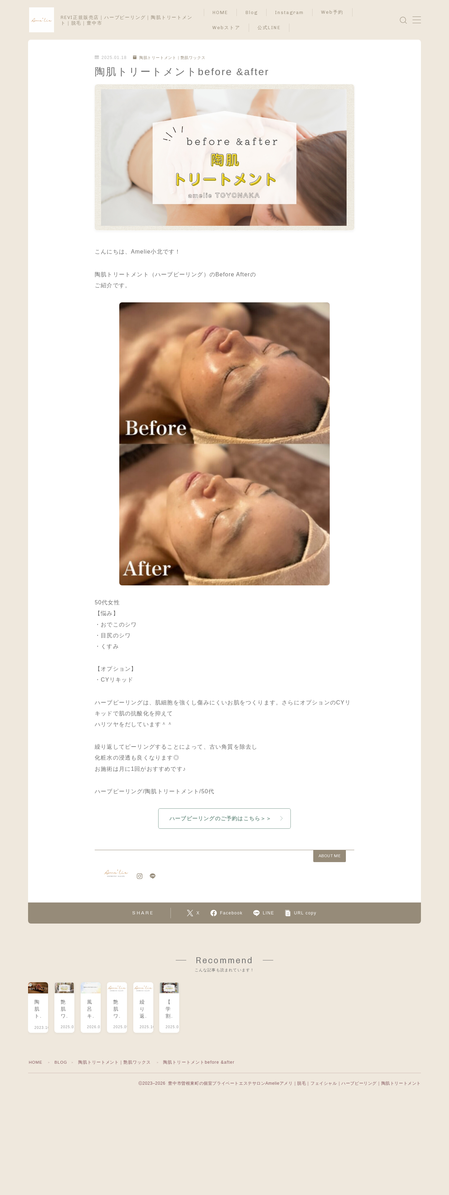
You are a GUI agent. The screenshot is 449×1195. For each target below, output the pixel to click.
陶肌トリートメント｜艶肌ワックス (172, 57)
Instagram (294, 12)
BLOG (61, 1095)
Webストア (231, 27)
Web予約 (337, 12)
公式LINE (274, 27)
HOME (225, 12)
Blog (256, 12)
